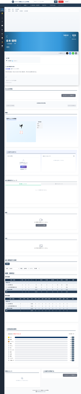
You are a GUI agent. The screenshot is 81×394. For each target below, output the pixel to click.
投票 (73, 341)
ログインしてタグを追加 (14, 80)
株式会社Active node (41, 393)
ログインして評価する (68, 95)
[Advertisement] (43, 21)
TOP (8, 9)
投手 (16, 9)
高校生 (12, 9)
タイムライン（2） (60, 185)
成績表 (10, 265)
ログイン (61, 1)
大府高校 (12, 43)
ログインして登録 (43, 226)
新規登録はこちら (26, 169)
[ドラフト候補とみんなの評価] (22, 1)
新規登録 (66, 1)
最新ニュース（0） (25, 185)
